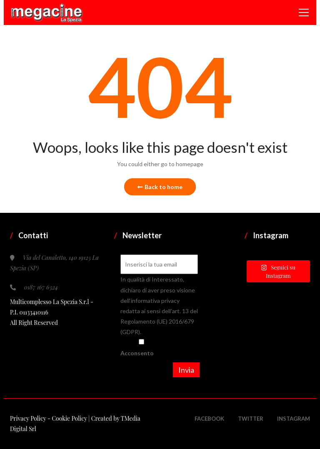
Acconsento (141, 347)
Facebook (209, 418)
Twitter (250, 418)
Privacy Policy (29, 418)
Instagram (293, 418)
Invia (186, 369)
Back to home (160, 186)
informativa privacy (155, 300)
